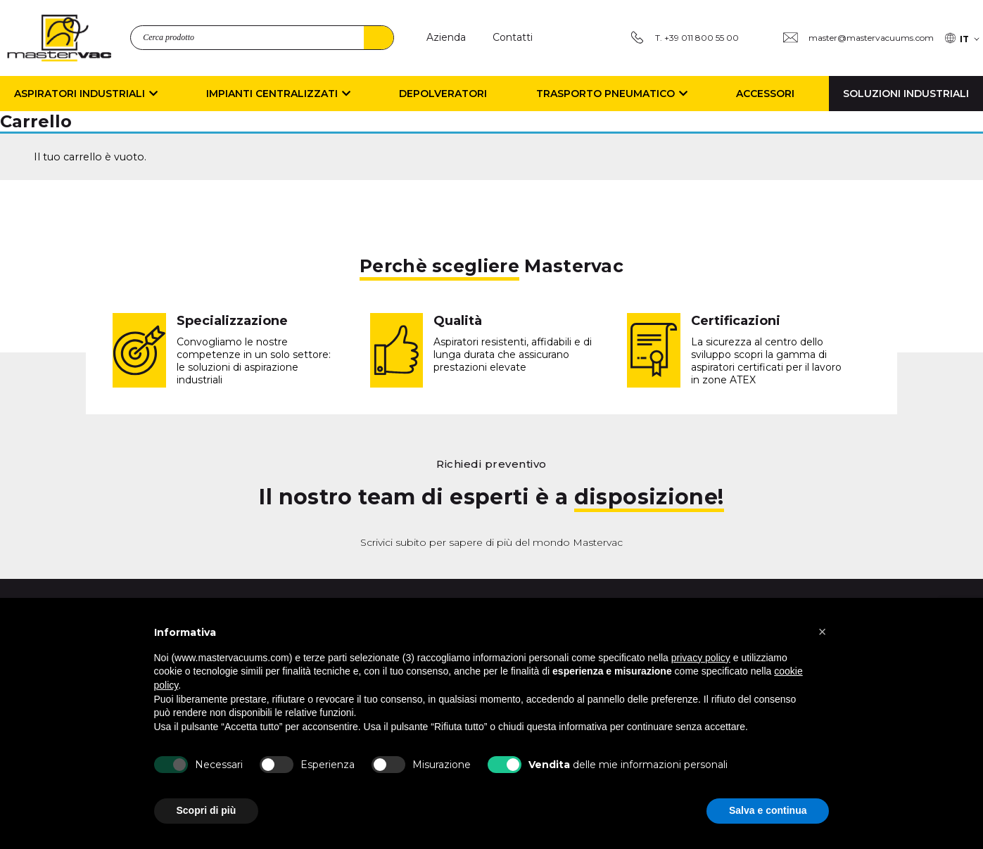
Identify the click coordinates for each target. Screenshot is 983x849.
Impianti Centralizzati (278, 93)
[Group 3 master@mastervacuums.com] (858, 37)
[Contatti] (513, 38)
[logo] (59, 38)
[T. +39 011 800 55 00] (684, 37)
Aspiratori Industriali (86, 93)
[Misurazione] (388, 764)
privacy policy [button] (700, 657)
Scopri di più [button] (206, 810)
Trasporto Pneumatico (611, 93)
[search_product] (262, 37)
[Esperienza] (276, 764)
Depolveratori (443, 93)
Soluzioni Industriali (906, 93)
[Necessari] (171, 764)
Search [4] (378, 37)
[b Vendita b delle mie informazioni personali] (504, 764)
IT (964, 39)
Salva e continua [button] (767, 810)
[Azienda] (446, 38)
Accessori (765, 93)
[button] (822, 631)
